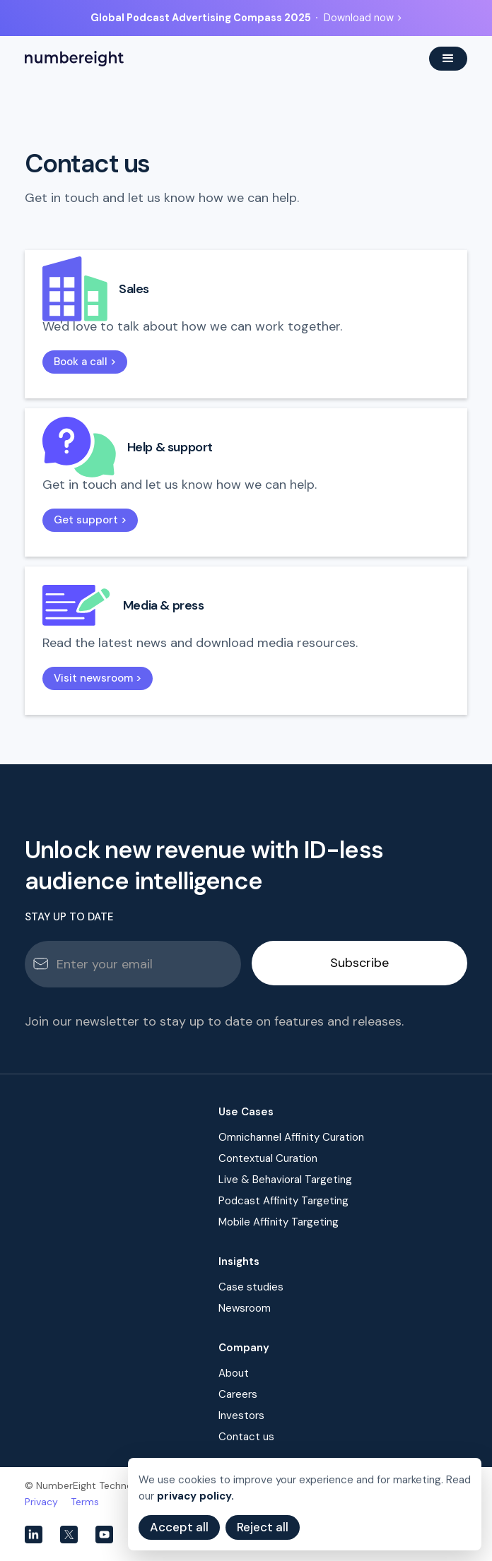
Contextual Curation (267, 1158)
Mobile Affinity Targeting (278, 1222)
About (233, 1373)
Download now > (363, 17)
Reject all (262, 1527)
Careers (237, 1394)
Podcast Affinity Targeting (283, 1201)
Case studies (250, 1287)
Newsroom (244, 1308)
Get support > (90, 520)
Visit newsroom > (97, 678)
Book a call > (85, 362)
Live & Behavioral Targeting (285, 1180)
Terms (85, 1501)
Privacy (41, 1501)
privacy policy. (195, 1496)
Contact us (246, 1437)
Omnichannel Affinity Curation (291, 1137)
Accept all (179, 1527)
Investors (241, 1415)
